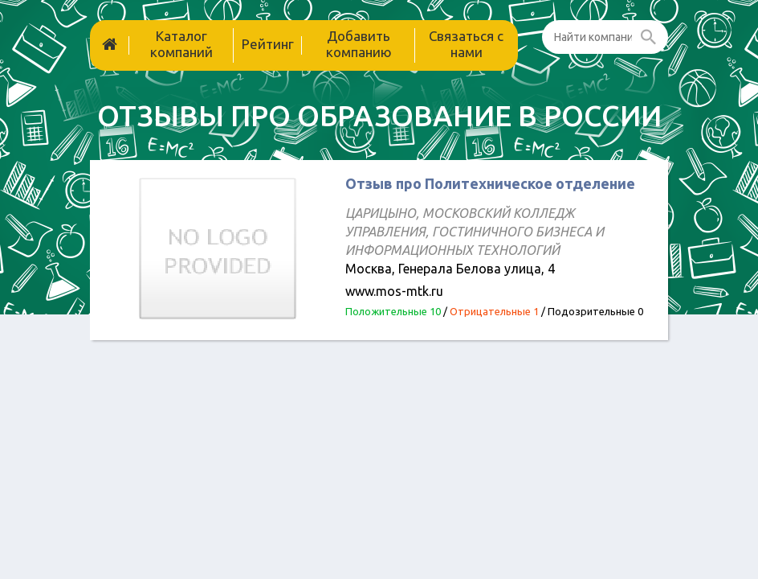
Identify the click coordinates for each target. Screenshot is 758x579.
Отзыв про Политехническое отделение (490, 183)
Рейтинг (268, 43)
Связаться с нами (466, 44)
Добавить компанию (359, 44)
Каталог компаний (181, 44)
